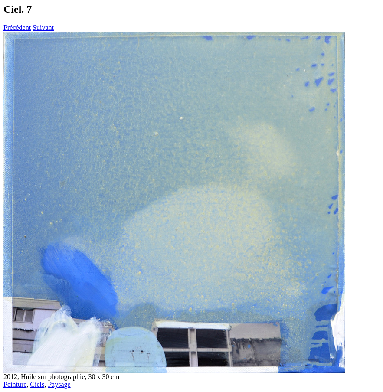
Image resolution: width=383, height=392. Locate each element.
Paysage (59, 384)
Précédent (17, 27)
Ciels (37, 384)
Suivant (43, 27)
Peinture (14, 384)
